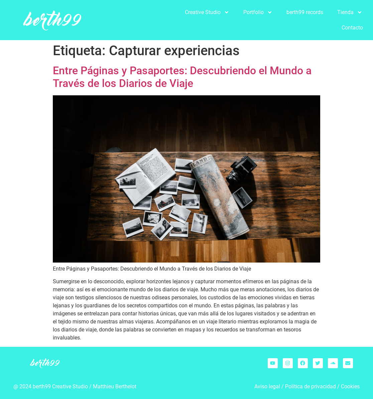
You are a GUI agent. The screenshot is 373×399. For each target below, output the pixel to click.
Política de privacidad (310, 386)
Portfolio (257, 12)
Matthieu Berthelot (114, 386)
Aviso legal (267, 386)
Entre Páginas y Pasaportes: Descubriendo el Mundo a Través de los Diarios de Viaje (182, 77)
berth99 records (304, 12)
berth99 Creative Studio (60, 386)
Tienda (349, 12)
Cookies (350, 386)
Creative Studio (207, 12)
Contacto (352, 27)
